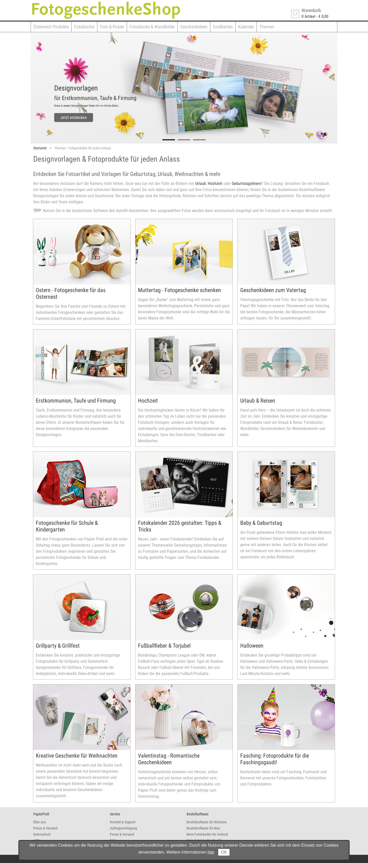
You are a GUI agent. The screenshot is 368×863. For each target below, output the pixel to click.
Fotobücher (84, 26)
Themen (266, 26)
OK (224, 852)
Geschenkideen (194, 26)
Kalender (246, 26)
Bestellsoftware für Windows (207, 822)
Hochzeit (215, 183)
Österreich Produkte (51, 26)
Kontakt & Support (122, 822)
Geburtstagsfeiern (246, 183)
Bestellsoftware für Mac (203, 828)
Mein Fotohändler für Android (207, 834)
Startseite (40, 148)
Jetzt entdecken (73, 117)
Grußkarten (223, 26)
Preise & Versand (45, 828)
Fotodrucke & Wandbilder (152, 26)
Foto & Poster (112, 26)
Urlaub (200, 183)
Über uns (39, 822)
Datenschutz (42, 834)
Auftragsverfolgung (123, 828)
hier (211, 852)
